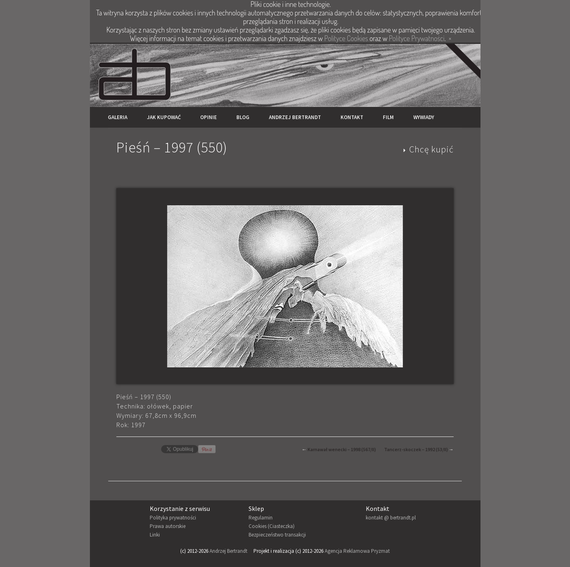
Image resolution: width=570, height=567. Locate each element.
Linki (155, 534)
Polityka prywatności (173, 517)
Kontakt (352, 117)
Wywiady (423, 117)
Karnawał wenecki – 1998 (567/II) (342, 449)
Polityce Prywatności (417, 38)
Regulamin (261, 517)
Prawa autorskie (168, 526)
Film (388, 117)
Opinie (208, 117)
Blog (242, 117)
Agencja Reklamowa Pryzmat (357, 550)
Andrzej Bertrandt (295, 117)
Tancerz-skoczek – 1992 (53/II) (416, 449)
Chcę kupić (431, 149)
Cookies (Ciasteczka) (272, 526)
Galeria (117, 117)
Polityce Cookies (346, 38)
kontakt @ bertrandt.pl (391, 517)
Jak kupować (164, 117)
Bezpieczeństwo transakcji (277, 534)
